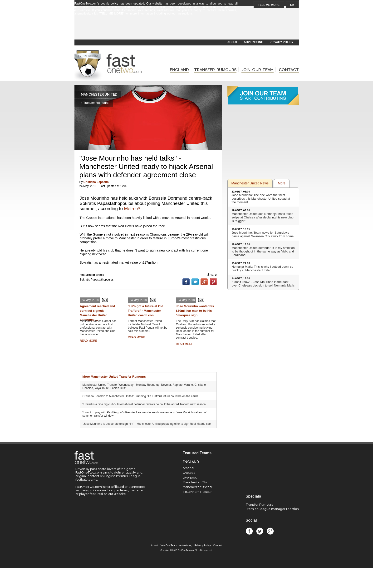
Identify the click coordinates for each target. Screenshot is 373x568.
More (281, 183)
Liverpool (190, 477)
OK (292, 5)
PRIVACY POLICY (281, 42)
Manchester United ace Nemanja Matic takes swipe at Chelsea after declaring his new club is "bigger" (263, 217)
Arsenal (188, 468)
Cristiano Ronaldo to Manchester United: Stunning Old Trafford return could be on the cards (140, 396)
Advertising (185, 545)
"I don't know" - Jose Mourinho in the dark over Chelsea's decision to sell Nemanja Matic (263, 283)
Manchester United (197, 487)
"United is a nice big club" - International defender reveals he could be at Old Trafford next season (144, 404)
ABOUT (232, 42)
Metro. (130, 208)
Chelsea (189, 472)
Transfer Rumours (259, 504)
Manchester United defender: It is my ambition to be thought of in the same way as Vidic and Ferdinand (263, 251)
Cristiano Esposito (96, 182)
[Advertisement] (186, 28)
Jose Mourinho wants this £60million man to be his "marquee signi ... (195, 310)
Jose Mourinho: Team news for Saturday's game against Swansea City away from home (263, 234)
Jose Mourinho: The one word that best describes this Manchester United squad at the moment (261, 198)
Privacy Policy (203, 545)
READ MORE (88, 340)
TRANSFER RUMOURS (215, 69)
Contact (217, 545)
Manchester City (195, 482)
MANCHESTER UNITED (99, 94)
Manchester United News (250, 183)
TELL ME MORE (269, 5)
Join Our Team (168, 545)
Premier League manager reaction (272, 509)
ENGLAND (179, 69)
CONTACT (289, 69)
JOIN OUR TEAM (257, 69)
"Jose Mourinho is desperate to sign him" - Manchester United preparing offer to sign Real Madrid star (147, 423)
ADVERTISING (253, 42)
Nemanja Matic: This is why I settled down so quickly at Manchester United (262, 268)
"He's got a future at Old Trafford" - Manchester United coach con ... (145, 310)
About (154, 545)
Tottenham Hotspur (197, 492)
